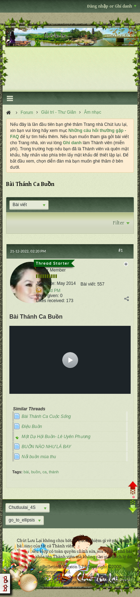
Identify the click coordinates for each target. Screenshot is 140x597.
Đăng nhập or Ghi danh (111, 6)
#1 (120, 250)
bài (26, 472)
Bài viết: (88, 284)
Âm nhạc (92, 112)
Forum (27, 112)
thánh (54, 472)
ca (44, 472)
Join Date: (45, 283)
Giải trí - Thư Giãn (58, 112)
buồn (35, 472)
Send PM (51, 290)
